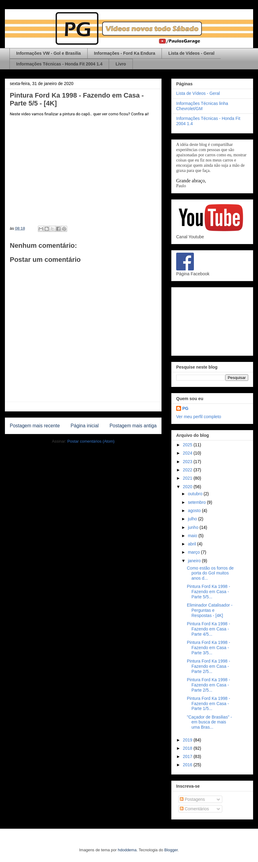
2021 (188, 478)
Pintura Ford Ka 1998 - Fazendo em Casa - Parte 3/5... (208, 647)
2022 (188, 469)
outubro (195, 493)
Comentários (194, 808)
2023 (188, 461)
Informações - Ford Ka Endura (124, 53)
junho (193, 527)
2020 (188, 486)
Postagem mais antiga (133, 425)
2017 (188, 756)
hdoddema (127, 850)
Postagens (192, 799)
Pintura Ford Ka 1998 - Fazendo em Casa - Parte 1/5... (208, 703)
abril (192, 543)
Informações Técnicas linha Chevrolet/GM (202, 106)
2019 (188, 740)
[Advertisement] (212, 320)
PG (185, 408)
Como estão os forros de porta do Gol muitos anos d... (210, 573)
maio (193, 535)
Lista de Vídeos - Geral (191, 53)
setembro (197, 502)
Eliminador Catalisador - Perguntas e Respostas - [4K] (209, 610)
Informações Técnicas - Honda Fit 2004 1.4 (59, 63)
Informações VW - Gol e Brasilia (48, 53)
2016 (188, 764)
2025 (188, 444)
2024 (188, 453)
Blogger (171, 850)
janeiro (195, 560)
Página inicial (85, 425)
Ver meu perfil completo (198, 416)
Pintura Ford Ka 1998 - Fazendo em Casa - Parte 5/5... (208, 591)
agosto (195, 510)
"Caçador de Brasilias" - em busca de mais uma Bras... (209, 722)
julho (193, 518)
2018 (188, 748)
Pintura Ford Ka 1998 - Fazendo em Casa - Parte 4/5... (208, 629)
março (194, 552)
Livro (120, 63)
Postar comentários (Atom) (90, 441)
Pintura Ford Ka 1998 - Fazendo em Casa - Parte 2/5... (208, 666)
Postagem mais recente (35, 425)
